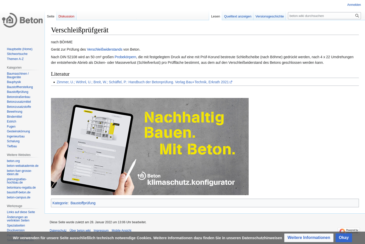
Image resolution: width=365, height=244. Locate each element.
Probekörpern (125, 57)
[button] (309, 237)
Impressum (101, 230)
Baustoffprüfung (83, 203)
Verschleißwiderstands (104, 49)
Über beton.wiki (80, 230)
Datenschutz (58, 230)
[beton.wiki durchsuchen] (324, 15)
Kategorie (60, 203)
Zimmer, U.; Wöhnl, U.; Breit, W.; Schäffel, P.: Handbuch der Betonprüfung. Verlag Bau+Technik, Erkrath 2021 (143, 82)
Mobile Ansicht (121, 230)
